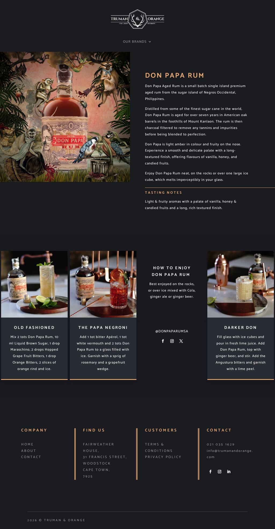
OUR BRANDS (135, 42)
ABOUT (28, 451)
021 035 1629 (221, 444)
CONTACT (31, 457)
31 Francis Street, (105, 457)
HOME (27, 444)
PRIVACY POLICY (163, 457)
